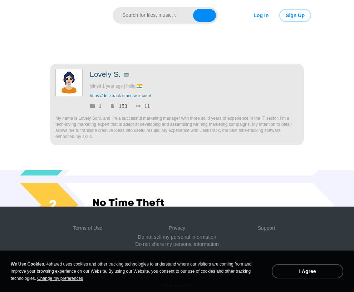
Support (266, 228)
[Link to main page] (72, 15)
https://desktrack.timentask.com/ (120, 95)
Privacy (177, 228)
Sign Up (295, 15)
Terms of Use (87, 228)
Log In (261, 15)
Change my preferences (60, 278)
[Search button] (204, 15)
